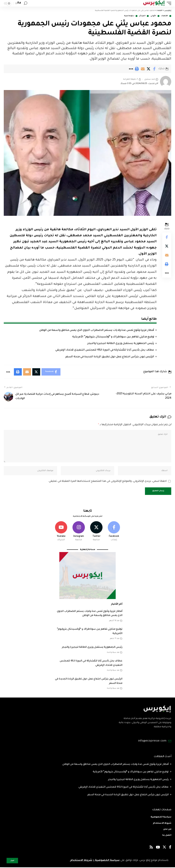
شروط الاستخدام (80, 860)
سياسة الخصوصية (107, 860)
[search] (25, 3)
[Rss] (151, 848)
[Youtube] (61, 532)
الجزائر (142, 16)
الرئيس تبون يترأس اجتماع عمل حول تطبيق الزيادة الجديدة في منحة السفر (109, 356)
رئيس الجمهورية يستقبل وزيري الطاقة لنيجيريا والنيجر (120, 343)
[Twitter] (96, 532)
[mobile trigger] (168, 3)
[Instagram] (78, 532)
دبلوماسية (129, 16)
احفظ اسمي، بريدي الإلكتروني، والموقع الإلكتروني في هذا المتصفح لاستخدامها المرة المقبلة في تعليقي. (107, 481)
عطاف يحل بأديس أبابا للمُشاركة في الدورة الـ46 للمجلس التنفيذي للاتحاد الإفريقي (104, 350)
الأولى (153, 16)
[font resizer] (18, 3)
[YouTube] (158, 848)
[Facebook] (114, 532)
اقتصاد (164, 16)
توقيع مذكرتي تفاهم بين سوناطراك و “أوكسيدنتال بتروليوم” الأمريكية (113, 337)
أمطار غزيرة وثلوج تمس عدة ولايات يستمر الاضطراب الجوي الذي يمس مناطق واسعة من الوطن (96, 330)
